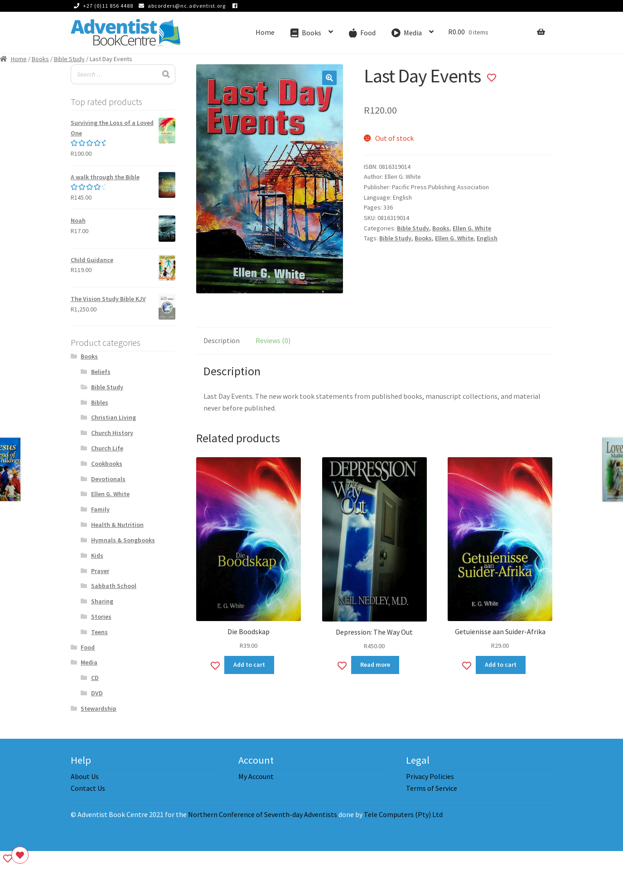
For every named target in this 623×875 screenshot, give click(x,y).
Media (89, 662)
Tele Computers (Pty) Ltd (403, 814)
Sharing (102, 601)
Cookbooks (106, 463)
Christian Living (113, 417)
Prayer (100, 571)
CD (95, 678)
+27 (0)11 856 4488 (102, 5)
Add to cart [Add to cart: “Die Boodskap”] (249, 664)
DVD (97, 693)
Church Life (107, 448)
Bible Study (69, 59)
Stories (101, 616)
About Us (85, 776)
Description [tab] (221, 340)
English (487, 238)
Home (265, 32)
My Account (256, 776)
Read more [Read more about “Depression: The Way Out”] (375, 664)
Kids (97, 555)
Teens (99, 632)
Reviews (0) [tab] (273, 340)
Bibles (99, 402)
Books (40, 59)
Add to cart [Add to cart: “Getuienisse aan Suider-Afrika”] (501, 664)
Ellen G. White (472, 228)
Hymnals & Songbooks (123, 540)
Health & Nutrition (117, 525)
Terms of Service (431, 788)
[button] (329, 78)
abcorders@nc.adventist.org (180, 5)
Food (88, 647)
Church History (112, 433)
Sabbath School (113, 586)
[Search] (166, 74)
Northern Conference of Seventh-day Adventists (262, 814)
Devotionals (108, 479)
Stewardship (98, 708)
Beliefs (101, 372)
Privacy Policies (430, 776)
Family (100, 509)
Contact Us (88, 788)
